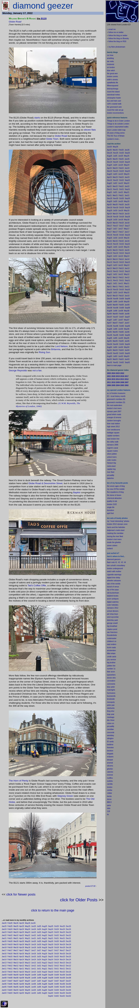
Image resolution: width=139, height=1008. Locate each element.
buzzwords (111, 696)
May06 (27, 984)
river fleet (110, 472)
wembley (110, 735)
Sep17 (50, 950)
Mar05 (16, 987)
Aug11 (44, 969)
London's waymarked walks (117, 127)
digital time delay (113, 578)
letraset (110, 760)
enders (113, 644)
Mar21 (16, 938)
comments (111, 684)
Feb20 (10, 941)
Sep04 (50, 990)
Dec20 (68, 941)
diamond (110, 559)
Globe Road (15, 21)
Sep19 (50, 944)
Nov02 (62, 996)
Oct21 (56, 938)
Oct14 (56, 960)
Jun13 (33, 963)
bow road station (113, 424)
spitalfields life (112, 83)
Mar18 (16, 947)
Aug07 (44, 981)
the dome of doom (114, 495)
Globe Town (52, 139)
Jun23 (33, 932)
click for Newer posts (20, 894)
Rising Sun (44, 352)
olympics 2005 (112, 445)
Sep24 (50, 929)
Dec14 (68, 960)
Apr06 (21, 984)
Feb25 (10, 926)
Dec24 (68, 929)
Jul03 (39, 993)
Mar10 (16, 972)
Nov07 (62, 981)
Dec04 (68, 990)
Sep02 (50, 996)
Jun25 (33, 926)
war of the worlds (113, 584)
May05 (27, 987)
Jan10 (4, 972)
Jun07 (33, 981)
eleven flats (90, 129)
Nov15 (62, 957)
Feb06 (10, 984)
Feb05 (10, 987)
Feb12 (10, 966)
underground (118, 568)
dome (109, 799)
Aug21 (44, 938)
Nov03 (62, 993)
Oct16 (56, 954)
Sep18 (50, 947)
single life (110, 507)
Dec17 (68, 950)
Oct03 (56, 993)
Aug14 (44, 960)
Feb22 (10, 935)
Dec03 (68, 993)
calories (110, 772)
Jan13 (4, 963)
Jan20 (4, 941)
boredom (110, 510)
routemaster (111, 638)
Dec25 (68, 926)
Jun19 (33, 944)
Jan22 (4, 935)
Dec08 (68, 978)
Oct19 (56, 944)
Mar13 (16, 963)
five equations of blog (115, 492)
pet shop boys (112, 614)
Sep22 (50, 935)
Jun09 (33, 975)
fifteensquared (112, 86)
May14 (27, 960)
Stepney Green (65, 796)
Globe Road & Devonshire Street (45, 483)
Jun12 (33, 966)
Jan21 (4, 938)
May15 (27, 957)
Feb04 (10, 990)
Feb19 (10, 944)
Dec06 (68, 984)
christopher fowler (114, 98)
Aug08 (44, 978)
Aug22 (44, 935)
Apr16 (21, 954)
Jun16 (33, 954)
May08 (27, 978)
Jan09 (4, 975)
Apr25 (21, 926)
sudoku (110, 781)
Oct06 (56, 984)
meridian (120, 533)
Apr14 (21, 960)
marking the (111, 533)
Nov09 (62, 975)
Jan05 (4, 987)
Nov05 (62, 987)
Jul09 (39, 975)
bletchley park (112, 620)
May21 (27, 938)
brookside (111, 699)
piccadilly (110, 475)
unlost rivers (112, 457)
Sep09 (50, 975)
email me (112, 29)
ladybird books (112, 596)
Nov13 (62, 963)
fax (111, 790)
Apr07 (21, 981)
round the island (113, 92)
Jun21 (33, 938)
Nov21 (62, 938)
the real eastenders (114, 405)
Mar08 (16, 978)
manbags (110, 717)
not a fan (37, 370)
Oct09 (56, 975)
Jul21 (39, 938)
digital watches (113, 602)
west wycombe (113, 617)
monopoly (111, 702)
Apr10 (21, 972)
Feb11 (10, 969)
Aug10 (44, 972)
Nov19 (62, 944)
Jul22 (39, 935)
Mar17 (16, 950)
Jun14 (33, 960)
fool (112, 513)
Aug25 (44, 926)
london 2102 (112, 504)
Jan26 (4, 923)
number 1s (111, 669)
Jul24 (39, 929)
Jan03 (4, 993)
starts (37, 117)
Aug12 (44, 966)
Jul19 (39, 944)
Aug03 (44, 993)
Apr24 (21, 929)
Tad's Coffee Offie (37, 585)
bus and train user (114, 101)
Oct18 (56, 947)
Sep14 (50, 960)
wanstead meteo (113, 95)
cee (108, 790)
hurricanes (111, 693)
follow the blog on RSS (117, 41)
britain (113, 653)
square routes (112, 451)
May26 (27, 923)
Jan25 (4, 926)
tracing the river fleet (115, 536)
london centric (112, 76)
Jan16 (4, 954)
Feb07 (10, 981)
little (108, 653)
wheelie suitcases (114, 581)
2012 (116, 608)
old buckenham (113, 593)
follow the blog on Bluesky (118, 38)
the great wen (112, 73)
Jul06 (39, 984)
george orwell (112, 623)
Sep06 (50, 984)
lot (108, 808)
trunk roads (111, 647)
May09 (27, 975)
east (108, 644)
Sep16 (50, 954)
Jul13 (39, 963)
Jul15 (39, 957)
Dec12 (68, 966)
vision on (110, 723)
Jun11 (33, 969)
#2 (119, 562)
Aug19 (44, 944)
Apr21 (21, 938)
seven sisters (112, 545)
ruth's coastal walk (114, 104)
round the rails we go (115, 110)
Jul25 (39, 926)
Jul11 (39, 969)
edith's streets (112, 80)
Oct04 (56, 990)
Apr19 (21, 944)
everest (110, 775)
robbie (109, 793)
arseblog (110, 58)
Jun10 (33, 972)
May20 (27, 941)
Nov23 (62, 932)
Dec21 (68, 938)
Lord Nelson (61, 346)
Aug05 (44, 987)
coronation (111, 681)
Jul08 (39, 978)
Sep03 (50, 993)
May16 (27, 954)
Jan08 (4, 978)
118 (108, 811)
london (109, 568)
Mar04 (16, 990)
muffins (110, 778)
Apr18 (21, 947)
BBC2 (109, 802)
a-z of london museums (116, 393)
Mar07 (16, 981)
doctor (109, 678)
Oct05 (56, 987)
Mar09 (16, 975)
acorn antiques (113, 599)
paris (109, 805)
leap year (110, 714)
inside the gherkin (114, 542)
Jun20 (33, 941)
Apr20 (21, 941)
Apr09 (21, 975)
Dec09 (68, 975)
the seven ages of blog (116, 486)
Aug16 (44, 954)
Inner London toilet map (116, 130)
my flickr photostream (116, 47)
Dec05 (68, 987)
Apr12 (21, 966)
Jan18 (4, 947)
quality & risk (112, 501)
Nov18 (62, 947)
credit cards (111, 657)
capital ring (111, 469)
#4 (125, 562)
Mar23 (16, 932)
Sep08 (50, 978)
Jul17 (39, 950)
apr (108, 513)
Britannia (56, 349)
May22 (27, 935)
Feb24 (10, 929)
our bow (110, 55)
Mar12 (16, 966)
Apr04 (21, 990)
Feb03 (10, 993)
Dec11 (68, 969)
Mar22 (16, 935)
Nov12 (62, 966)
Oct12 (56, 966)
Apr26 (21, 923)
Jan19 (4, 944)
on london (111, 67)
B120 (44, 18)
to (109, 808)
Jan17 (4, 950)
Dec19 (68, 944)
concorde (110, 732)
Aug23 (44, 932)
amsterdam (111, 650)
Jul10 (39, 972)
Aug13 (44, 963)
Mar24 (16, 929)
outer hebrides (112, 605)
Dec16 (68, 954)
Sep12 (50, 966)
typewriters (111, 675)
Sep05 (50, 987)
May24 (27, 929)
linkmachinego (112, 89)
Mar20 (16, 941)
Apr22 (21, 935)
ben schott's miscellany (116, 565)
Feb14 (10, 960)
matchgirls (111, 690)
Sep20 (50, 941)
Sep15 (50, 957)
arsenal (110, 763)
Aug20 (44, 941)
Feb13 (10, 963)
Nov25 (62, 926)
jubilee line (111, 666)
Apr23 (21, 932)
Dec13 (68, 963)
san (108, 632)
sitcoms (110, 766)
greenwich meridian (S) (116, 402)
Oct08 (56, 978)
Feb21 (10, 938)
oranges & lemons (114, 417)
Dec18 (68, 947)
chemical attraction (114, 498)
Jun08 (33, 978)
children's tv (111, 641)
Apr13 (21, 963)
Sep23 (50, 932)
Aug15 (44, 957)
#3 (122, 562)
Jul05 (39, 987)
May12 (27, 966)
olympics (110, 608)
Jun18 (33, 947)
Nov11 (62, 969)
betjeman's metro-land (115, 530)
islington (110, 738)
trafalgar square (113, 433)
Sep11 (50, 969)
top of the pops (113, 590)
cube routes (111, 460)
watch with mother (114, 571)
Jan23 (4, 932)
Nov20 (62, 941)
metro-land (111, 466)
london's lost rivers (114, 408)
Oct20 (56, 941)
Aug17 (44, 950)
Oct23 (56, 932)
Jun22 (33, 935)
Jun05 (33, 987)
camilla (109, 784)
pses (111, 757)
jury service (111, 660)
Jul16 (39, 954)
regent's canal (112, 448)
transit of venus (113, 587)
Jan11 (4, 969)
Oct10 (56, 972)
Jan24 (4, 929)
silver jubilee (112, 454)
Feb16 (10, 954)
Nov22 (62, 935)
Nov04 (62, 990)
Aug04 (44, 990)
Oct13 (56, 963)
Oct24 (56, 929)
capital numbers (113, 436)
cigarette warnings (114, 575)
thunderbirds (112, 635)
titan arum (111, 672)
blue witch (111, 70)
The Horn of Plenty (18, 780)
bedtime (110, 745)
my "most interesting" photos (118, 521)
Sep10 (50, 972)
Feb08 (10, 978)
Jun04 (33, 990)
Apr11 (21, 969)
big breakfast (112, 626)
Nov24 (62, 929)
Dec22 (68, 935)
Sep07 (50, 981)
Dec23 (68, 932)
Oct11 (56, 969)
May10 (27, 972)
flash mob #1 (112, 562)
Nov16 (62, 954)
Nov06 (62, 984)
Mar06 (16, 984)
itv (108, 814)
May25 (27, 926)
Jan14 (4, 960)
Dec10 (68, 972)
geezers (117, 559)
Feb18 (10, 947)
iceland (110, 548)
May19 (27, 944)
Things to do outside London (118, 124)
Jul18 (39, 947)
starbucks (111, 708)
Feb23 (10, 932)
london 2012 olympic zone (117, 524)
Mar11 (16, 969)
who (114, 678)
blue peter (111, 687)
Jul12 (39, 966)
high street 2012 (113, 427)
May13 (27, 963)
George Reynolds (18, 370)
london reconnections (115, 113)
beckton (110, 751)
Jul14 (39, 960)
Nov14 (62, 960)
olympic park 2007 (114, 411)
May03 (27, 993)
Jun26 (33, 923)
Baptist (76, 492)
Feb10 (10, 972)
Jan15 (4, 957)
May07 (27, 981)
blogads (110, 754)
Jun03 (33, 993)
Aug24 (44, 929)
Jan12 (4, 966)
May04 (27, 990)
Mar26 (16, 923)
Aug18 (44, 947)
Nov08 (62, 978)
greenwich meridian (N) (116, 399)
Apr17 (21, 950)
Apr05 (21, 987)
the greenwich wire (114, 107)
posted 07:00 (90, 886)
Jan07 (4, 981)
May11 (27, 969)
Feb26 (10, 923)
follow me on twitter (116, 32)
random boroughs (114, 421)
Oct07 (56, 981)
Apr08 (21, 978)
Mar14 (16, 960)
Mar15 (16, 957)
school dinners (112, 611)
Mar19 (16, 944)
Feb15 (10, 957)
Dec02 (68, 996)
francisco (113, 632)
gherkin (110, 769)
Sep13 (50, 963)
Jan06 (4, 984)
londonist (110, 64)
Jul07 (39, 981)
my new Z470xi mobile (115, 489)
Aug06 (44, 984)
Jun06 (33, 984)
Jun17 (33, 950)
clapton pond (112, 629)
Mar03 (16, 993)
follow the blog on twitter (117, 35)
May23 (27, 932)
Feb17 (10, 950)
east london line (113, 439)
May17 (27, 950)
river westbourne (113, 430)
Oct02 (56, 996)
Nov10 (62, 972)
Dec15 (68, 957)
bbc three (110, 720)
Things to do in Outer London (118, 121)
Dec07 (68, 981)
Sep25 (50, 926)
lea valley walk (112, 442)
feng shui (110, 711)
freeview (110, 748)
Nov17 (62, 950)
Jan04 (4, 990)
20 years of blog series (116, 133)
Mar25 (16, 926)
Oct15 (56, 957)
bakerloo (110, 478)
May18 (27, 947)
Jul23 (39, 932)
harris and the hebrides (116, 527)
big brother (111, 663)
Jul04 (39, 990)
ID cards (110, 742)
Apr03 (21, 993)
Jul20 (39, 941)
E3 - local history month (116, 396)
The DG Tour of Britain (115, 136)
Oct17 (56, 950)
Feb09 (10, 975)
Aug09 (44, 975)
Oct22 (56, 935)
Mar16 (16, 954)
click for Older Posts (78, 899)
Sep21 (50, 938)
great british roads (114, 414)
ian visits (110, 61)
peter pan (110, 705)
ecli (108, 757)
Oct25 (56, 926)
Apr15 (21, 957)
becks (109, 796)
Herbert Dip (111, 463)
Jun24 (33, 929)
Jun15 (33, 957)
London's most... (113, 139)
